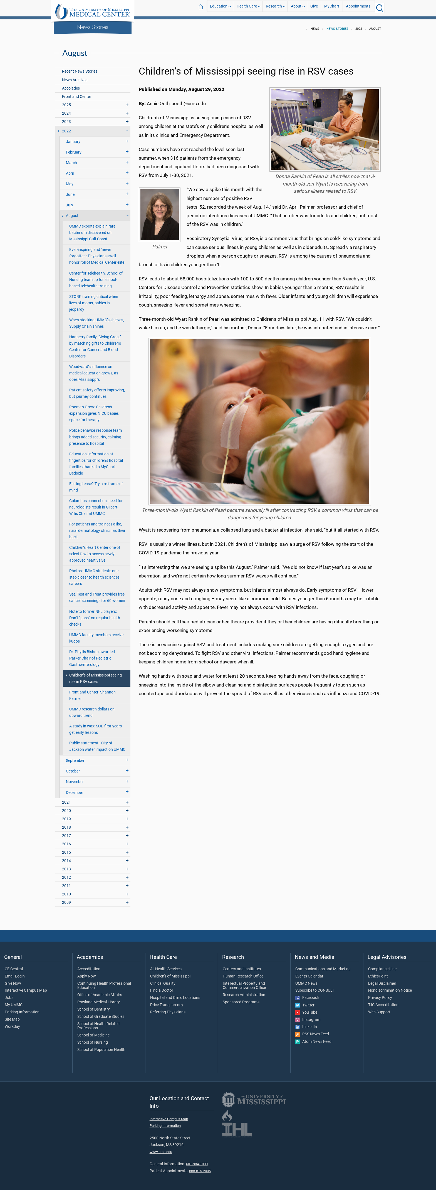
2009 (66, 899)
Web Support (379, 1009)
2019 (66, 815)
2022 (66, 127)
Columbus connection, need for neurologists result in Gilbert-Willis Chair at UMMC (96, 504)
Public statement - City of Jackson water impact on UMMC (97, 743)
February (73, 149)
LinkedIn (306, 1023)
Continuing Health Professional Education (104, 982)
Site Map (12, 1016)
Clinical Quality (162, 980)
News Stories (92, 27)
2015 (66, 849)
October (73, 768)
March (71, 159)
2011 (66, 882)
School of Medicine (93, 1032)
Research (274, 8)
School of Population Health (101, 1046)
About (296, 8)
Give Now (13, 980)
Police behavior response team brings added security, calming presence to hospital (95, 433)
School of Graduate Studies (100, 1013)
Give (314, 8)
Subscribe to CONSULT (314, 987)
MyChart (331, 8)
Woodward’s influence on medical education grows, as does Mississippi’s (93, 370)
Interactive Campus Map (26, 987)
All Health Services (166, 966)
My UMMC (14, 1001)
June (70, 191)
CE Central (14, 966)
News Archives (74, 76)
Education (218, 8)
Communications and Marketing (323, 966)
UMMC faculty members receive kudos (96, 634)
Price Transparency (166, 1001)
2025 (66, 101)
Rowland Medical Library (98, 999)
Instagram (307, 1016)
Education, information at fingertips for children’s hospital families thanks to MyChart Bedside (96, 460)
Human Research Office (243, 973)
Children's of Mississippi (170, 973)
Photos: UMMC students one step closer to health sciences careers (94, 574)
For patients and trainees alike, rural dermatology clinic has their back (97, 527)
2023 (66, 118)
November (75, 778)
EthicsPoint (378, 973)
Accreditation (88, 966)
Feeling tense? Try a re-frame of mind (96, 483)
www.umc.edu (161, 1148)
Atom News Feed (313, 1038)
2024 (66, 110)
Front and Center (76, 93)
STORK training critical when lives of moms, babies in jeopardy (93, 299)
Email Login (15, 973)
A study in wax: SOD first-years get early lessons (95, 726)
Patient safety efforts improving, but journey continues (97, 390)
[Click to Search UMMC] (380, 8)
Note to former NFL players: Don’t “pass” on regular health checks (94, 614)
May (69, 180)
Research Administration (244, 991)
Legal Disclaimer (382, 980)
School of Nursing (92, 1039)
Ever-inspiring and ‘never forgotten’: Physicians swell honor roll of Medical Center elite (96, 252)
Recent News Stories (79, 68)
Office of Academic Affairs (99, 991)
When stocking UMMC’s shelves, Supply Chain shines (96, 319)
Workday (12, 1023)
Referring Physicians (167, 1009)
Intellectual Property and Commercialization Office (244, 982)
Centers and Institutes (242, 966)
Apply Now (86, 973)
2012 (66, 874)
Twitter (304, 1002)
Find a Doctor (161, 987)
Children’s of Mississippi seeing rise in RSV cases (95, 675)
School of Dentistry (93, 1006)
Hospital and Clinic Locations (175, 994)
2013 (66, 865)
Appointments (358, 8)
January (73, 138)
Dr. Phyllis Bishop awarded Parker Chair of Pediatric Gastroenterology (92, 655)
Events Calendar (309, 973)
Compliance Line (382, 966)
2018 (66, 824)
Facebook (307, 994)
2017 (66, 832)
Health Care (247, 8)
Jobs (9, 994)
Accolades (71, 85)
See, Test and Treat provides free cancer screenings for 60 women (97, 594)
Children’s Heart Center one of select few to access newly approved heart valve (94, 550)
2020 (66, 807)
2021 (66, 799)
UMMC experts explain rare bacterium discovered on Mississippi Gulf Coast (92, 229)
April (70, 170)
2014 (66, 857)
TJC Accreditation (383, 1001)
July (69, 201)
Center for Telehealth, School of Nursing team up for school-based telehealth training (96, 276)
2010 (66, 890)
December (74, 789)
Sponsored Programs (241, 999)
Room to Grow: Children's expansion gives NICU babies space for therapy (94, 410)
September (75, 757)
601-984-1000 (197, 1161)
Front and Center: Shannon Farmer (92, 692)
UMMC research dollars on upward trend (92, 709)
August (72, 212)
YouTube (306, 1009)
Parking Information (22, 1009)
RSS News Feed (312, 1031)
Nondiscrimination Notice (390, 987)
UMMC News (306, 980)
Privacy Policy (380, 994)
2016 (66, 840)
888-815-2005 (200, 1168)
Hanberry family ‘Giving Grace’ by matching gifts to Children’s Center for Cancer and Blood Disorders (95, 343)
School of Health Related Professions (98, 1022)
